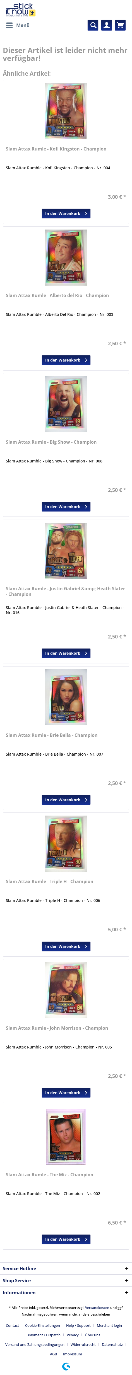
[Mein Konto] (106, 25)
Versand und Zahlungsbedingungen (34, 1344)
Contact (12, 1325)
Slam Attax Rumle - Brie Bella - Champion (52, 735)
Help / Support (78, 1325)
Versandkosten (97, 1307)
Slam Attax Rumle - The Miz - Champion (49, 1175)
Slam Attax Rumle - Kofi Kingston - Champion (56, 149)
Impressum (72, 1354)
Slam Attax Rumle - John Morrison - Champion (57, 1028)
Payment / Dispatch (44, 1334)
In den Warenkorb (66, 212)
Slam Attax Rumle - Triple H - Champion (49, 882)
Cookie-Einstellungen (42, 1325)
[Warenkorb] (120, 25)
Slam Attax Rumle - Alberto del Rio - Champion (57, 295)
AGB (53, 1354)
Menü (18, 24)
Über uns (92, 1334)
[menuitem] (17, 25)
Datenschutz (112, 1344)
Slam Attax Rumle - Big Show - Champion (51, 442)
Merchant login (109, 1325)
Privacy (73, 1334)
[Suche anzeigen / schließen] (93, 25)
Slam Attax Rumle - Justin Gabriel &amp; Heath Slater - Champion (65, 591)
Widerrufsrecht (83, 1344)
